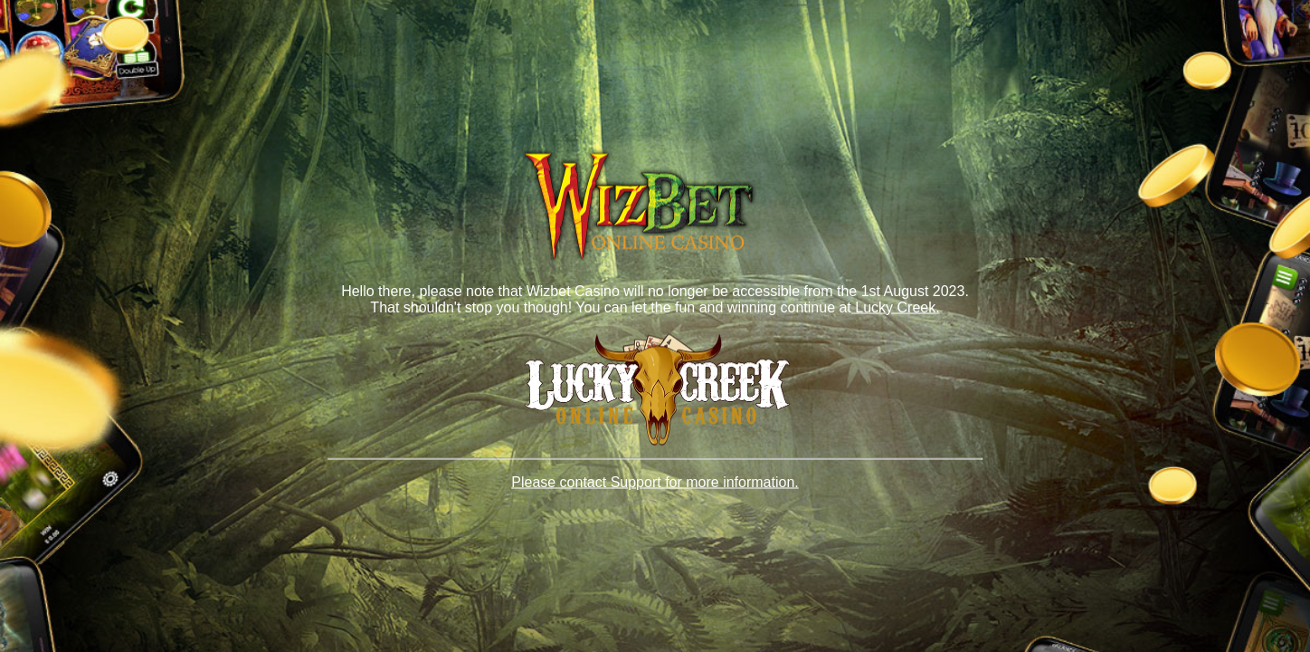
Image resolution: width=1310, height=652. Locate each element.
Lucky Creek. (895, 306)
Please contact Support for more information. (655, 482)
